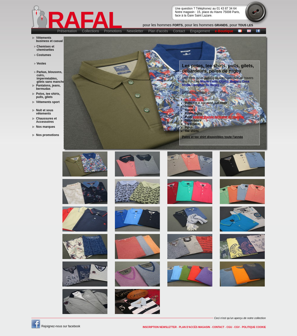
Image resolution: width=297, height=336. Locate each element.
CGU (229, 327)
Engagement (200, 31)
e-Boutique (224, 31)
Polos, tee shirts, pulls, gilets (48, 95)
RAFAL (84, 20)
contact (218, 327)
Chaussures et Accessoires (46, 120)
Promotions (113, 31)
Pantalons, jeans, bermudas (48, 87)
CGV (237, 327)
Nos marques (45, 126)
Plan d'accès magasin (194, 327)
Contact (179, 31)
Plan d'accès (158, 31)
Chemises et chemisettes (45, 48)
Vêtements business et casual (49, 39)
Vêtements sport (48, 102)
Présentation (67, 31)
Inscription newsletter (160, 327)
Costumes (44, 55)
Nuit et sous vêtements (44, 112)
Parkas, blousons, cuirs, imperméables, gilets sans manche (50, 77)
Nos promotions (47, 135)
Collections (90, 31)
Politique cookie (254, 327)
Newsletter (135, 31)
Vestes (41, 63)
